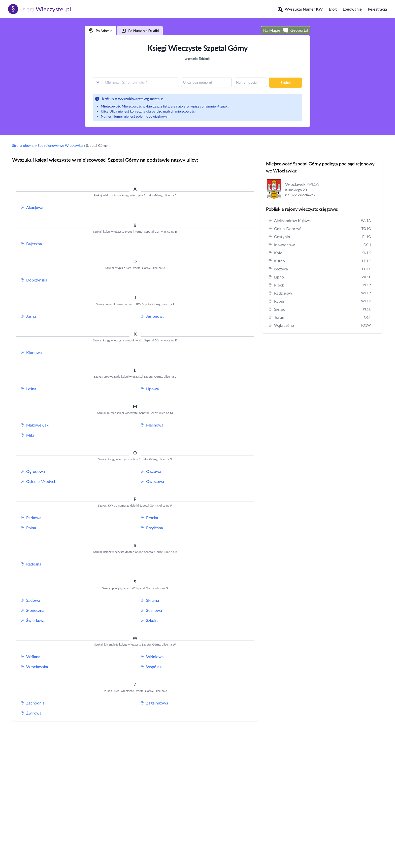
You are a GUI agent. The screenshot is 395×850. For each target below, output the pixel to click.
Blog (333, 9)
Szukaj (285, 82)
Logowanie (352, 9)
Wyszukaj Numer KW (300, 9)
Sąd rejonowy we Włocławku (60, 145)
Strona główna (23, 145)
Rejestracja (377, 9)
